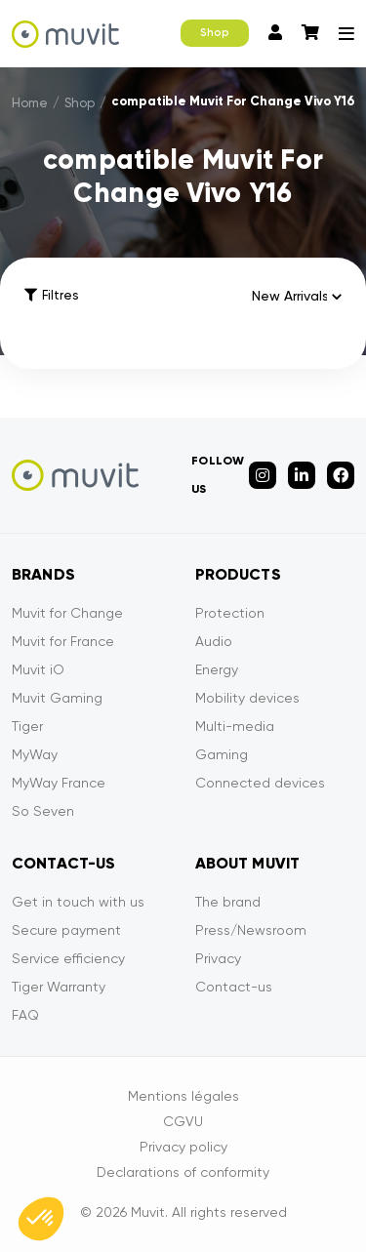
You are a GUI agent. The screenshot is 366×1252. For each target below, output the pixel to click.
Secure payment (66, 930)
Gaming (221, 754)
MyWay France (58, 782)
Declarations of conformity (183, 1172)
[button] (41, 1218)
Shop (214, 32)
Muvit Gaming (57, 698)
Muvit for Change (67, 613)
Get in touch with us (78, 901)
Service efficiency (68, 958)
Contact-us (233, 986)
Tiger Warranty (58, 986)
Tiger (27, 726)
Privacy (218, 958)
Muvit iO (38, 669)
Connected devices (260, 782)
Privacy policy (183, 1146)
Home (30, 103)
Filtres (51, 295)
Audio (213, 641)
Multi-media (234, 726)
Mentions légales (183, 1096)
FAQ (25, 1015)
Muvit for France (63, 641)
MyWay (35, 754)
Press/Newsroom (250, 930)
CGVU (183, 1121)
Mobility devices (247, 698)
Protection (229, 613)
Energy (216, 669)
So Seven (43, 811)
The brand (228, 901)
